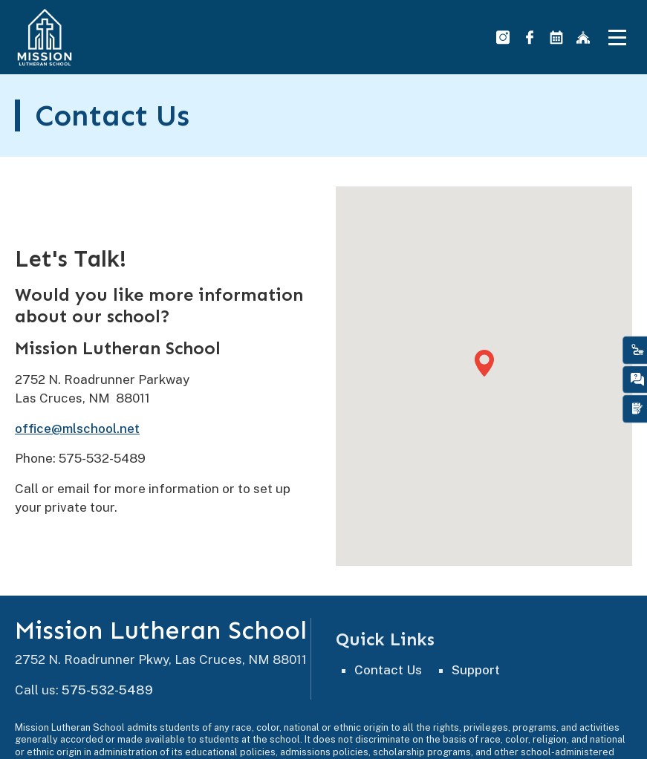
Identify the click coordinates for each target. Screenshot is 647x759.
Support (476, 669)
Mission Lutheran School (161, 630)
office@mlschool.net (77, 428)
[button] (484, 363)
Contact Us (388, 669)
